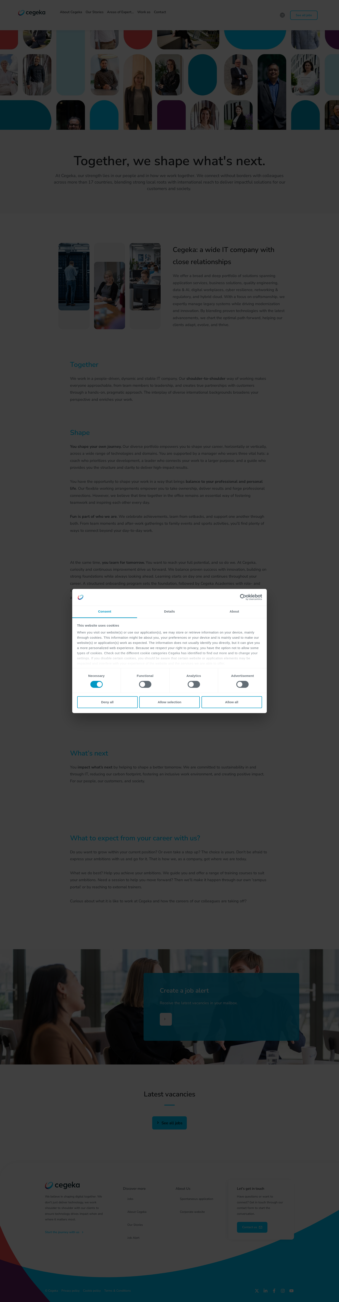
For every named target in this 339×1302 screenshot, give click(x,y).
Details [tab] (169, 611)
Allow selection (169, 702)
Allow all (231, 702)
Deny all (107, 702)
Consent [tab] (104, 611)
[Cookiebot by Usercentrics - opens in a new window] (243, 597)
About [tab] (234, 611)
